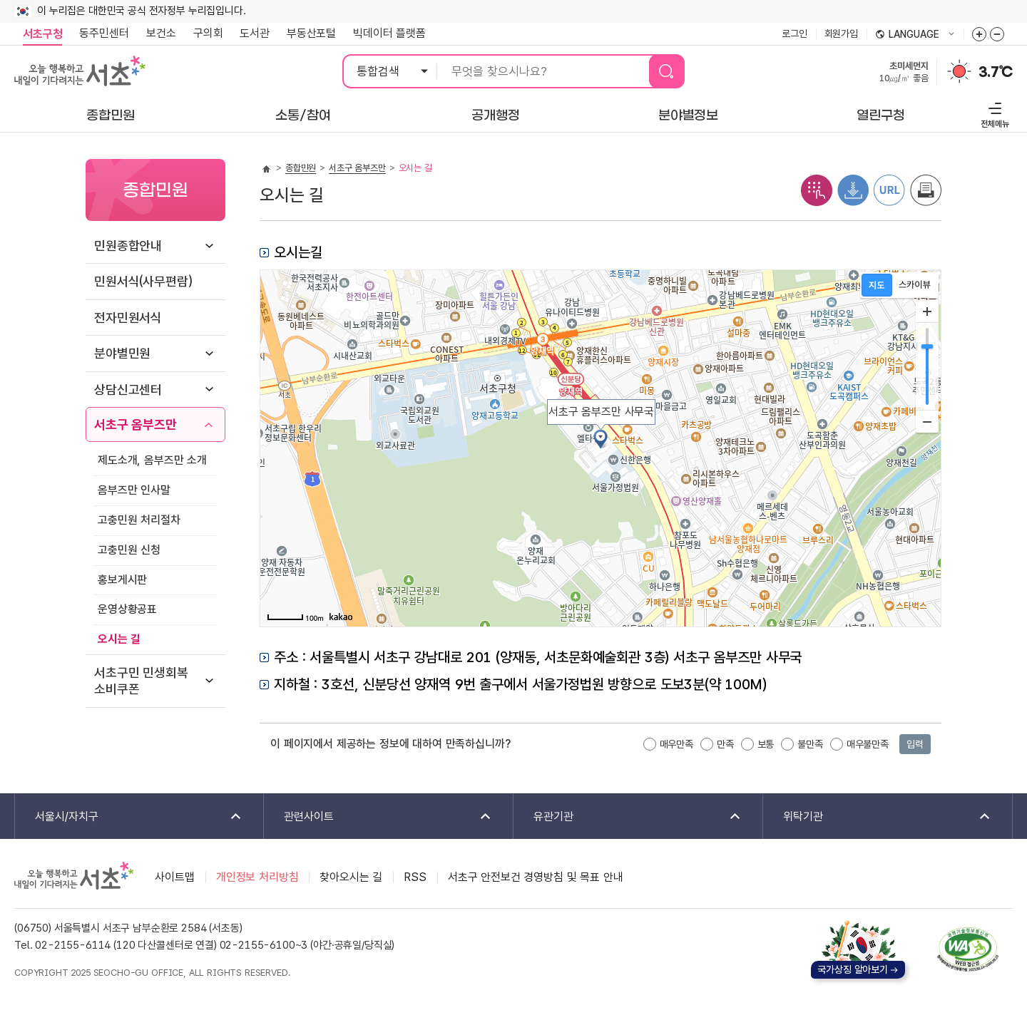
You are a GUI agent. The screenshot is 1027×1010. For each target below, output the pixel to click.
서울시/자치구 (129, 817)
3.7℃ (996, 72)
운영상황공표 (127, 609)
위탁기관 (877, 817)
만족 (725, 744)
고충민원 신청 (129, 550)
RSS (415, 877)
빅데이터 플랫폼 (389, 33)
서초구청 (42, 34)
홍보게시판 (122, 580)
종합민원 (300, 168)
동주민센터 (100, 33)
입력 (915, 744)
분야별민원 (122, 353)
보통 (766, 744)
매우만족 (676, 744)
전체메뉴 (993, 113)
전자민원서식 (128, 317)
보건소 (161, 33)
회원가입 (841, 33)
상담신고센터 (128, 389)
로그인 (794, 33)
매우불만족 (868, 744)
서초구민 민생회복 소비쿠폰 (141, 680)
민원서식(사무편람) (143, 281)
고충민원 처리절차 (139, 520)
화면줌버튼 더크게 (979, 34)
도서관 (255, 33)
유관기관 (628, 817)
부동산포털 (311, 33)
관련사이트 (378, 817)
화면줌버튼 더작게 (997, 34)
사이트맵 (174, 877)
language (915, 35)
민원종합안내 (128, 245)
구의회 (208, 33)
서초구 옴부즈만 (135, 424)
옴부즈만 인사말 (134, 490)
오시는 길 (119, 639)
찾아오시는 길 (351, 877)
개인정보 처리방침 (257, 877)
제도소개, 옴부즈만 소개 (152, 460)
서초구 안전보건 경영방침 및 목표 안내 (535, 877)
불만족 (810, 744)
